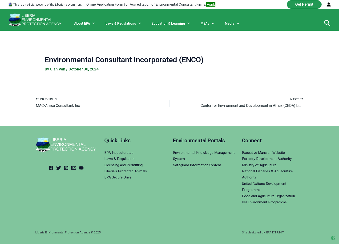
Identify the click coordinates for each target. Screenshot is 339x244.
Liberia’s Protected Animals (126, 171)
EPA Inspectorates (119, 152)
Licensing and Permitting (124, 165)
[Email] (73, 168)
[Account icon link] (329, 4)
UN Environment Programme (265, 202)
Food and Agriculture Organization (270, 196)
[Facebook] (51, 168)
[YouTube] (81, 168)
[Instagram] (66, 168)
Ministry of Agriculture (260, 165)
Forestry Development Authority (268, 158)
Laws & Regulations (120, 158)
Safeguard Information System (198, 165)
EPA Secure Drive (118, 177)
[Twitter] (58, 168)
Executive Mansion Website (265, 152)
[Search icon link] (327, 23)
